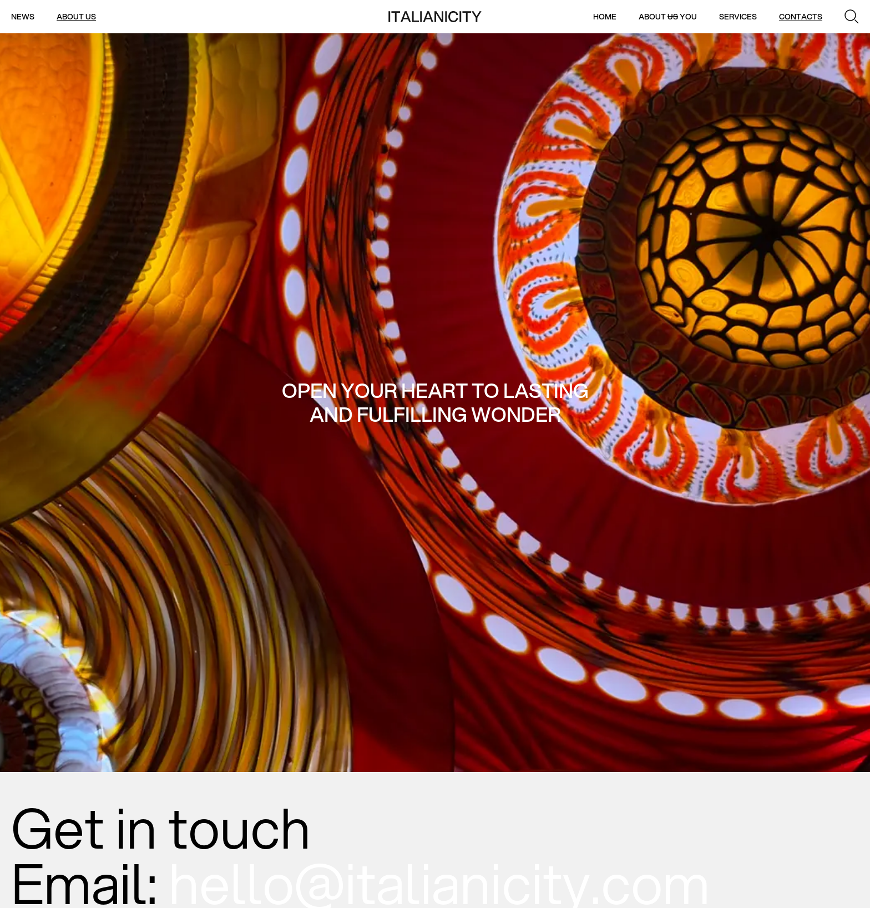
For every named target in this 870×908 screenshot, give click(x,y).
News (22, 16)
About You (668, 16)
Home (604, 16)
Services (738, 16)
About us (76, 16)
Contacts (800, 16)
